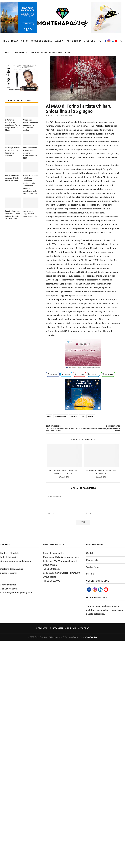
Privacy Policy (93, 560)
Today (14, 41)
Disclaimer (91, 573)
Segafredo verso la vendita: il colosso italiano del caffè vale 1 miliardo (13, 215)
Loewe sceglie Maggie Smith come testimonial (30, 213)
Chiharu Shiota (60, 416)
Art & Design (74, 41)
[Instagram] (108, 41)
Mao (82, 416)
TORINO (90, 416)
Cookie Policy (92, 566)
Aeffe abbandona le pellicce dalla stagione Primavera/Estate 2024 (30, 153)
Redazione (51, 116)
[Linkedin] (113, 41)
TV (100, 41)
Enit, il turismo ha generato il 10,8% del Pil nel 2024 (12, 178)
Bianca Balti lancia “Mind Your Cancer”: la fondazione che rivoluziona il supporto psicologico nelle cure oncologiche (30, 185)
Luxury (59, 41)
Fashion (24, 41)
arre (49, 416)
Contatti (90, 553)
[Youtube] (116, 41)
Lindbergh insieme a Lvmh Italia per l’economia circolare (12, 152)
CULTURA (73, 416)
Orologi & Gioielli (42, 41)
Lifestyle (89, 41)
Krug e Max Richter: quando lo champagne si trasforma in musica (30, 125)
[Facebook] (105, 41)
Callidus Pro (92, 637)
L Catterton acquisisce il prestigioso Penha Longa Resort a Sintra (12, 125)
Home (6, 41)
